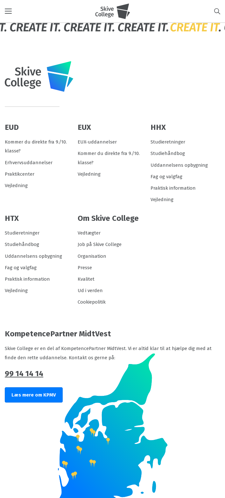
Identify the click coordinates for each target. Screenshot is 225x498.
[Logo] (112, 11)
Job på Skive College (100, 244)
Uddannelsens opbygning (179, 165)
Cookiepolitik (92, 302)
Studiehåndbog (168, 153)
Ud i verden (90, 290)
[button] (50, 11)
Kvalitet (86, 279)
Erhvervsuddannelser (29, 162)
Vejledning (16, 185)
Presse (85, 267)
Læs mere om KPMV (33, 395)
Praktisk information (173, 188)
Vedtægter (89, 233)
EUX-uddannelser (97, 142)
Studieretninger (168, 142)
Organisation (92, 256)
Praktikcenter (19, 174)
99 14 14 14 (24, 373)
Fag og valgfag (166, 176)
